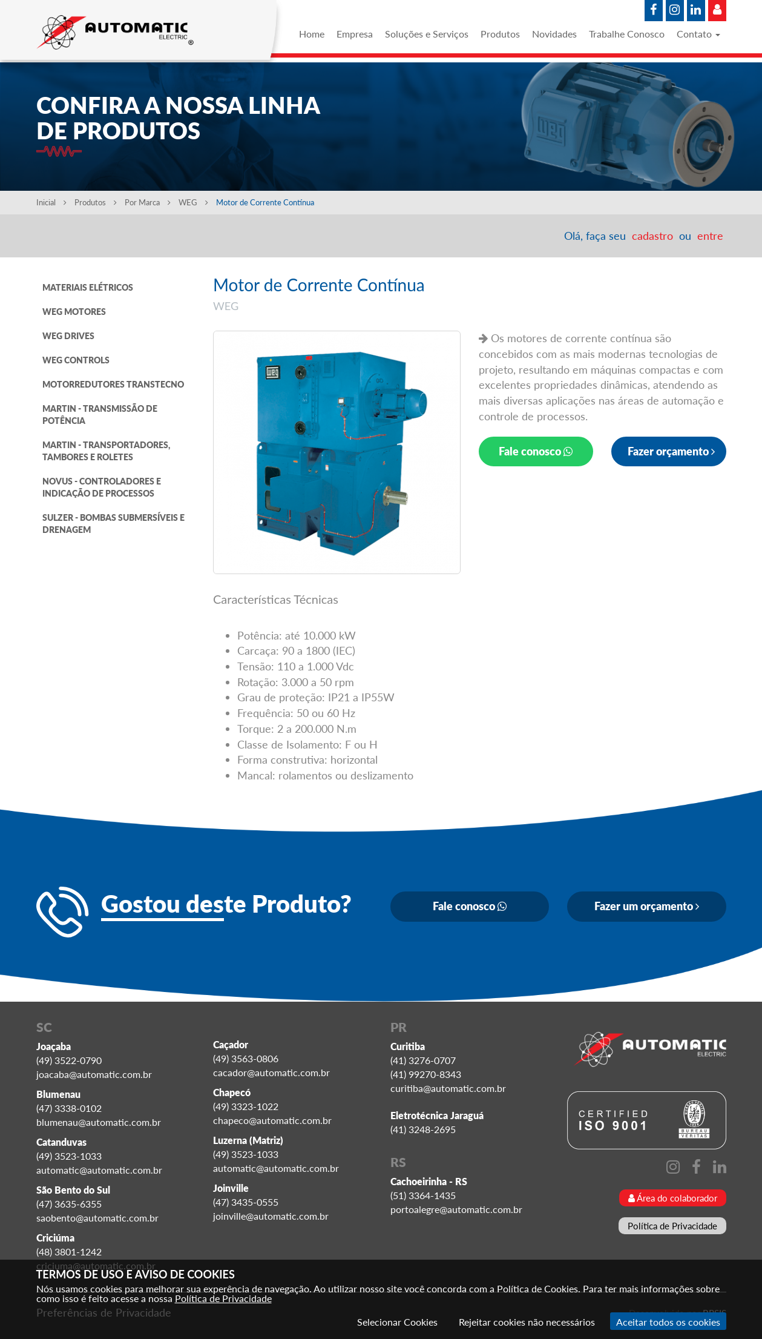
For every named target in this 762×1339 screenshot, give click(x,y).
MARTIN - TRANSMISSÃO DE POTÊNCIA (99, 414)
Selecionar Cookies (397, 1321)
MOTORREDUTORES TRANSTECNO (113, 384)
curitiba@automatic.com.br (448, 1088)
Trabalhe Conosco (627, 33)
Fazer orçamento (671, 451)
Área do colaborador (672, 1197)
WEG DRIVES (68, 336)
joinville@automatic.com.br (271, 1216)
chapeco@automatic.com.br (272, 1120)
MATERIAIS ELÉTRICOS (87, 287)
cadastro (652, 235)
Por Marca (148, 202)
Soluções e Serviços (426, 33)
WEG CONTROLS (76, 360)
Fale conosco (536, 451)
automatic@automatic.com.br (99, 1169)
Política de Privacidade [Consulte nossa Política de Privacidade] (223, 1298)
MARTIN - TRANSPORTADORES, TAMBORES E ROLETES (106, 451)
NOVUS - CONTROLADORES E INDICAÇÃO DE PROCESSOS (101, 487)
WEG (194, 202)
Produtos (500, 33)
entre (710, 235)
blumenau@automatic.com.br (98, 1122)
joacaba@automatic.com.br (94, 1074)
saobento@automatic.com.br (97, 1217)
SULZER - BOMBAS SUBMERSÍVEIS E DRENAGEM (113, 523)
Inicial (51, 202)
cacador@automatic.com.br (271, 1072)
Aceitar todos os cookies (668, 1321)
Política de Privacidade (672, 1225)
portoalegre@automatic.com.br (456, 1209)
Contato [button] (698, 33)
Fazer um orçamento (646, 906)
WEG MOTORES (74, 311)
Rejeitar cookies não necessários (527, 1321)
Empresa (355, 33)
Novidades (554, 33)
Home (311, 33)
